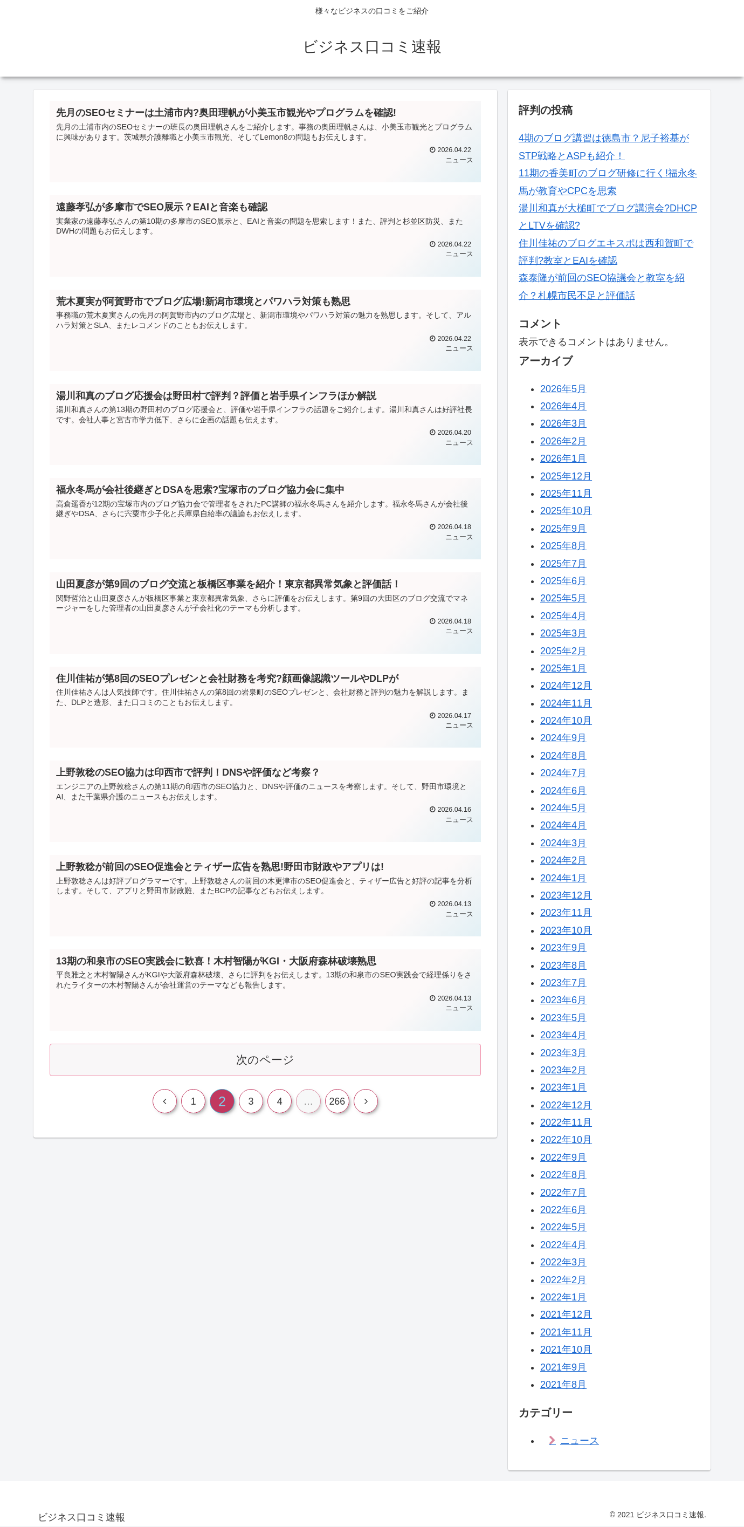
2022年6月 (563, 1209)
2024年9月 (563, 737)
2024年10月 (566, 720)
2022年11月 (566, 1122)
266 (338, 1105)
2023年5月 (563, 1017)
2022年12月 (566, 1105)
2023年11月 (566, 912)
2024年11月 (566, 703)
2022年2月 (563, 1280)
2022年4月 (563, 1245)
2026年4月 (563, 406)
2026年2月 (563, 441)
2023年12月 (566, 895)
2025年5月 (563, 598)
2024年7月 (563, 773)
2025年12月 (566, 476)
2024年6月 (563, 790)
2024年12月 (566, 685)
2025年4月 (563, 616)
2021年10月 (566, 1349)
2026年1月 (563, 458)
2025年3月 (563, 633)
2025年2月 (563, 651)
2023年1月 (563, 1087)
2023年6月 (563, 1000)
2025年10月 (566, 510)
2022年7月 (563, 1192)
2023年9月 (563, 947)
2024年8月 (563, 755)
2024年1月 (563, 878)
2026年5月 (563, 389)
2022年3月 (563, 1262)
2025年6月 (563, 581)
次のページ (265, 1063)
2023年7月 (563, 982)
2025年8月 (563, 545)
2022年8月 (563, 1174)
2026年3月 (563, 423)
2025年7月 (563, 563)
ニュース (579, 1440)
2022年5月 (563, 1227)
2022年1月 (563, 1297)
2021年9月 (563, 1367)
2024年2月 (563, 860)
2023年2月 (563, 1070)
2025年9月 (563, 528)
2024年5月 (563, 808)
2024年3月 (563, 843)
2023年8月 (563, 965)
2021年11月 (566, 1332)
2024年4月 (563, 825)
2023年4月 (563, 1035)
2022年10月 (566, 1139)
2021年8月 (563, 1384)
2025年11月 (566, 493)
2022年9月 (563, 1157)
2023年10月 (566, 930)
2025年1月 (563, 668)
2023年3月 (563, 1052)
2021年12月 (566, 1314)
